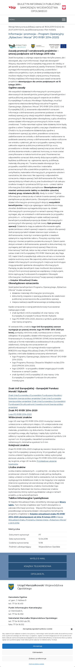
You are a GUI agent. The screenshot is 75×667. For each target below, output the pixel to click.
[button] (71, 629)
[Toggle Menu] (64, 19)
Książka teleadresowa (37, 566)
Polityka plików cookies (36, 664)
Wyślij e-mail (48, 559)
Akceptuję (37, 646)
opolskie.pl (37, 574)
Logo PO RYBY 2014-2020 (20, 414)
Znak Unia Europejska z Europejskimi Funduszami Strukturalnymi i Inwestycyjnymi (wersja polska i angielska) (36, 404)
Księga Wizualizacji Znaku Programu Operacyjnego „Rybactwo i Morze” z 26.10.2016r (37, 520)
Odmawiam (37, 652)
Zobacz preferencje (37, 658)
